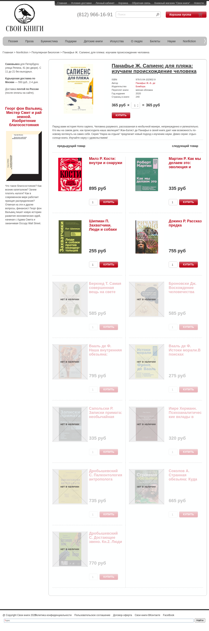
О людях (137, 41)
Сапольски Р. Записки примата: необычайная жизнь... (105, 414)
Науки (172, 41)
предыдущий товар (68, 145)
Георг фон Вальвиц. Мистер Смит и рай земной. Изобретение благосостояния (24, 116)
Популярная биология (45, 52)
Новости (199, 3)
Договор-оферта (122, 615)
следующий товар (187, 145)
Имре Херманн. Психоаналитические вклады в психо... (185, 414)
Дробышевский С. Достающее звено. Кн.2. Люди (105, 537)
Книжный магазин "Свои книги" (172, 3)
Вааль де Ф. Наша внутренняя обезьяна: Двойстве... (105, 352)
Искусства (117, 41)
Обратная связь (141, 3)
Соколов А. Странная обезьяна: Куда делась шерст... (183, 477)
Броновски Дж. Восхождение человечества (182, 287)
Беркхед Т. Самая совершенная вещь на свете (105, 287)
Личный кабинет (105, 3)
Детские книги (93, 41)
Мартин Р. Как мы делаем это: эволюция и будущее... (185, 165)
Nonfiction (189, 41)
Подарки (71, 41)
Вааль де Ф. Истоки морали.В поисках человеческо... (184, 352)
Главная (62, 3)
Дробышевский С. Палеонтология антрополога (105, 475)
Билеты (155, 41)
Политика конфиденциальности (53, 615)
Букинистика (49, 41)
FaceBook (168, 615)
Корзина (123, 3)
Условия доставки (81, 3)
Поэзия (13, 41)
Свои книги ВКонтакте (147, 615)
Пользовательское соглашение (92, 615)
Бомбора (140, 86)
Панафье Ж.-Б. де (145, 83)
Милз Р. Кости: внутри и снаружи (105, 161)
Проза (29, 41)
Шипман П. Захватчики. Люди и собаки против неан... (103, 227)
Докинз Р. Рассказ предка (185, 223)
